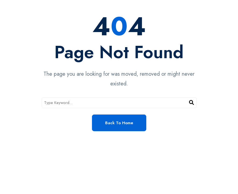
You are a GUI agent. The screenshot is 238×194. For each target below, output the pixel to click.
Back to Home (119, 123)
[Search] (191, 102)
